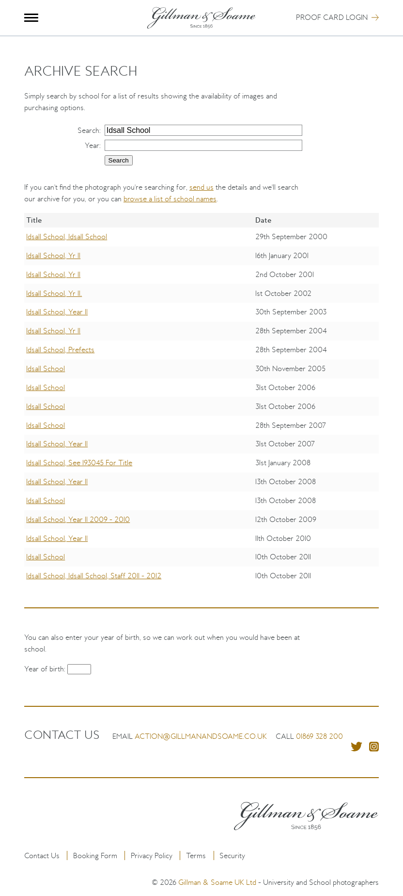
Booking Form (95, 855)
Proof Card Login (332, 17)
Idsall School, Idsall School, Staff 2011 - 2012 (93, 575)
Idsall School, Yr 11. (54, 293)
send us (201, 187)
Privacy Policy (151, 855)
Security (232, 855)
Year (92, 145)
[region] (201, 406)
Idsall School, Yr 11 (53, 255)
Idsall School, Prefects (60, 349)
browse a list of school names (170, 198)
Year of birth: (45, 668)
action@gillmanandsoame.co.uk (201, 736)
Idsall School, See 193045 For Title (79, 462)
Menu (31, 18)
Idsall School (45, 368)
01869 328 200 (319, 736)
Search (88, 130)
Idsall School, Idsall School (66, 236)
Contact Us (42, 855)
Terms (196, 855)
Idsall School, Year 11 (57, 311)
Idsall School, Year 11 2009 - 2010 (78, 519)
